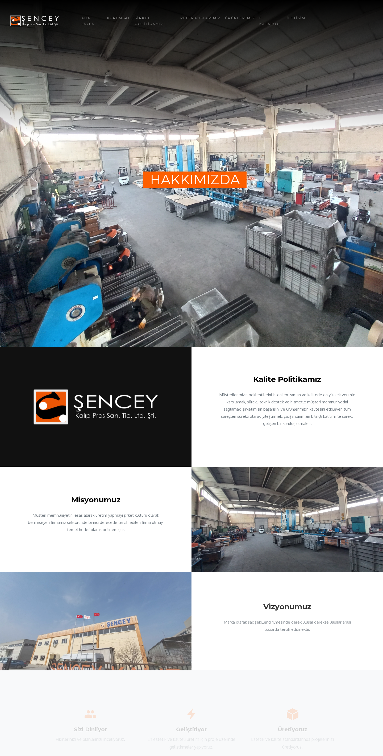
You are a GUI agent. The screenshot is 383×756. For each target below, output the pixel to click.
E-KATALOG (269, 21)
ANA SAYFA (88, 21)
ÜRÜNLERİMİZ (240, 18)
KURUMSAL (119, 18)
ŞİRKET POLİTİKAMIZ (149, 21)
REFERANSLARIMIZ (200, 18)
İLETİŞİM (296, 18)
